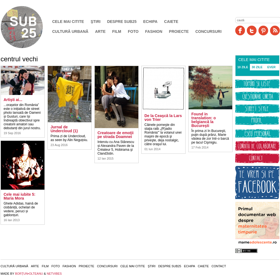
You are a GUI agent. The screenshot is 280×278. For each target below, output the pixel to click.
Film (116, 31)
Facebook (240, 30)
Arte (100, 31)
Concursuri (208, 31)
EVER (271, 67)
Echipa (150, 21)
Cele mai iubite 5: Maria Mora (19, 196)
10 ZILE (242, 67)
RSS (275, 30)
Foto (133, 31)
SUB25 (28, 27)
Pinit (263, 30)
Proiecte (179, 31)
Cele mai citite (68, 21)
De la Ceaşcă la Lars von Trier (163, 117)
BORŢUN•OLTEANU (29, 273)
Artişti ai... (13, 99)
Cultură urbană (70, 31)
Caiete (171, 21)
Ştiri (96, 21)
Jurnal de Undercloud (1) (64, 129)
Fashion (153, 31)
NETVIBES (54, 273)
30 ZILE (257, 67)
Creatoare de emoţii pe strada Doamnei (115, 135)
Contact (219, 266)
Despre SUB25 (122, 21)
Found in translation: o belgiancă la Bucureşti (203, 120)
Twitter (252, 30)
